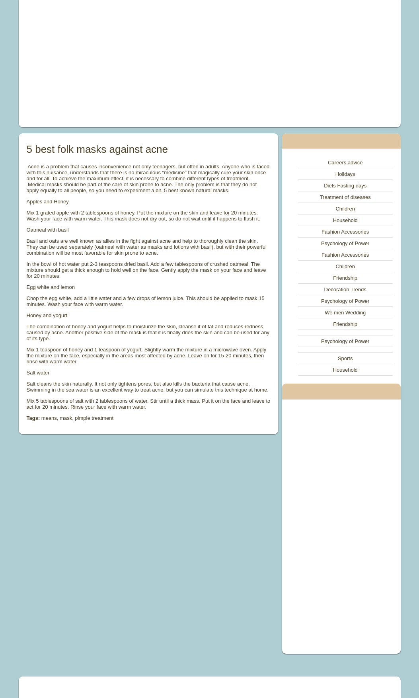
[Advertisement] (136, 63)
